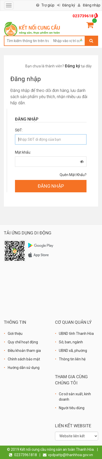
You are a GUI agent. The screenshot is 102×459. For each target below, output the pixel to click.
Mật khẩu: (23, 152)
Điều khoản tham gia (24, 351)
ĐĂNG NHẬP (51, 186)
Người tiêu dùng (71, 408)
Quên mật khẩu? (73, 175)
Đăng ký (68, 5)
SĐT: (19, 130)
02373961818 (85, 16)
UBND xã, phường (73, 351)
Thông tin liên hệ (72, 359)
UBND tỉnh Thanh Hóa (76, 333)
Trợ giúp (47, 5)
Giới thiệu (15, 333)
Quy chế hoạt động (23, 342)
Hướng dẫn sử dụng (24, 368)
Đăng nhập (91, 5)
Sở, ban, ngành (71, 342)
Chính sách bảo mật (24, 359)
